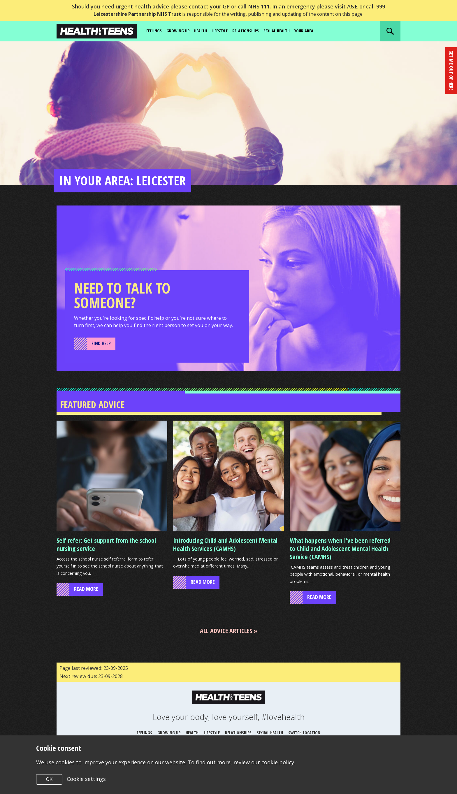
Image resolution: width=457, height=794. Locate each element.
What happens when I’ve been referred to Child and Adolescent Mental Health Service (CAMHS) (340, 557)
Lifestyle (226, 31)
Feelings (155, 31)
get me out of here (450, 69)
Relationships (254, 31)
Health (205, 31)
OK (49, 779)
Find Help (102, 351)
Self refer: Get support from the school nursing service (106, 553)
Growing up (180, 31)
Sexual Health (288, 31)
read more (86, 599)
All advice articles (226, 641)
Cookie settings (86, 778)
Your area (318, 31)
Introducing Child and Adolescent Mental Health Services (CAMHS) (225, 553)
